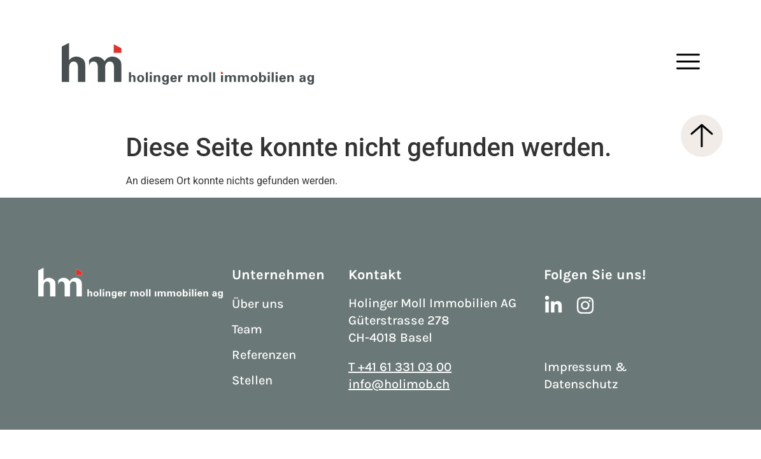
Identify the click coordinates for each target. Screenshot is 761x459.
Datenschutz (581, 384)
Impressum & (585, 367)
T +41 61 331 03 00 (400, 367)
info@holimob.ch (399, 384)
